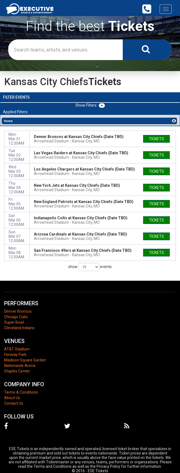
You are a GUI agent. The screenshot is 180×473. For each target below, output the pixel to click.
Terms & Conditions (21, 392)
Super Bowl (14, 322)
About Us (12, 398)
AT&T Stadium (17, 349)
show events (90, 267)
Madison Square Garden (25, 360)
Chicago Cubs (16, 317)
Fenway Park (15, 354)
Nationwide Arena (19, 365)
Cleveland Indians (19, 328)
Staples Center (17, 371)
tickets (156, 139)
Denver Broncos (18, 311)
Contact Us (13, 403)
